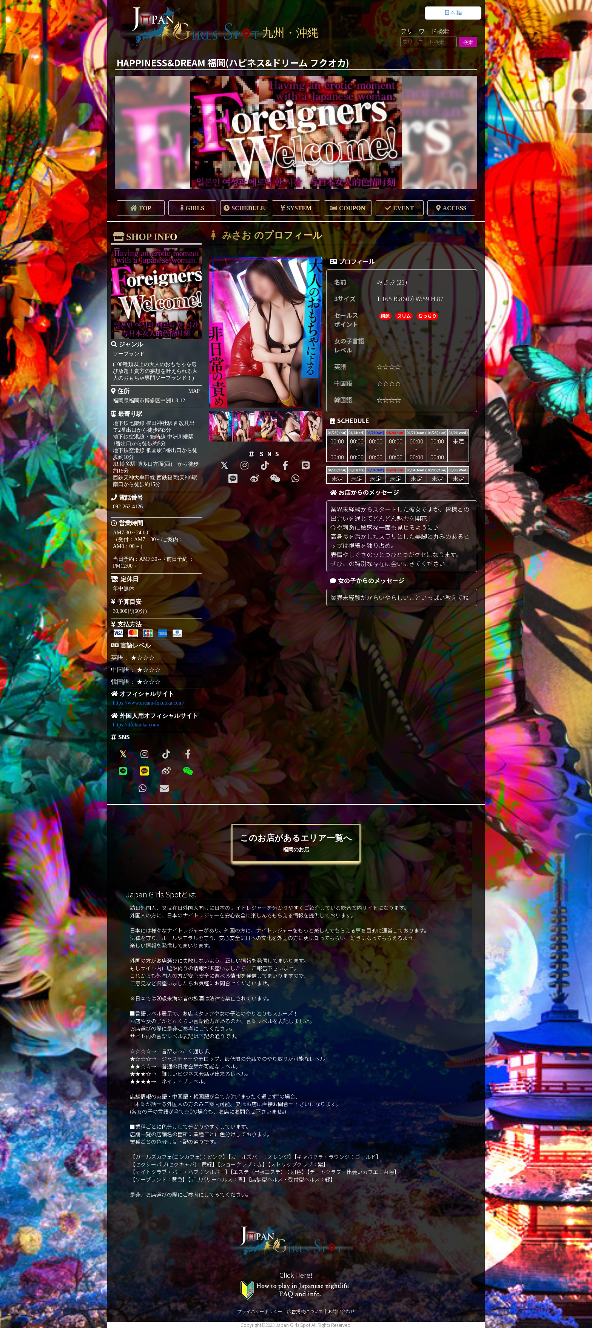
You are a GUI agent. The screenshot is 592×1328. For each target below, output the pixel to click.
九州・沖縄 (290, 32)
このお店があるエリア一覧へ (296, 843)
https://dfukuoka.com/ (136, 725)
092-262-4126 (128, 506)
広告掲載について (305, 1311)
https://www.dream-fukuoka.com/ (148, 703)
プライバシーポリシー (259, 1311)
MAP (194, 391)
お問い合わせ (341, 1311)
